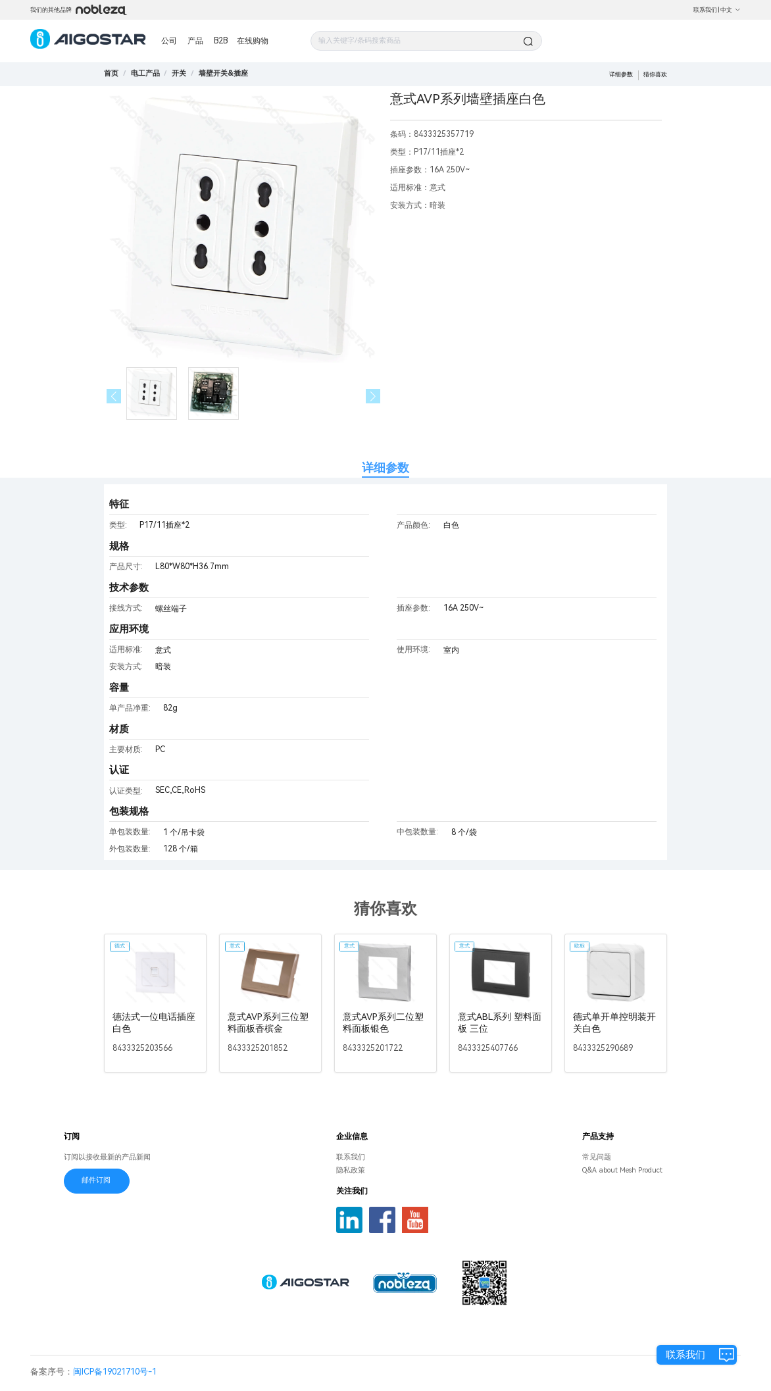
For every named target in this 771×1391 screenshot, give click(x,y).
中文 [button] (730, 10)
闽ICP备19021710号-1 (115, 1372)
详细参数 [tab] (385, 467)
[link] (145, 73)
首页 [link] (111, 73)
